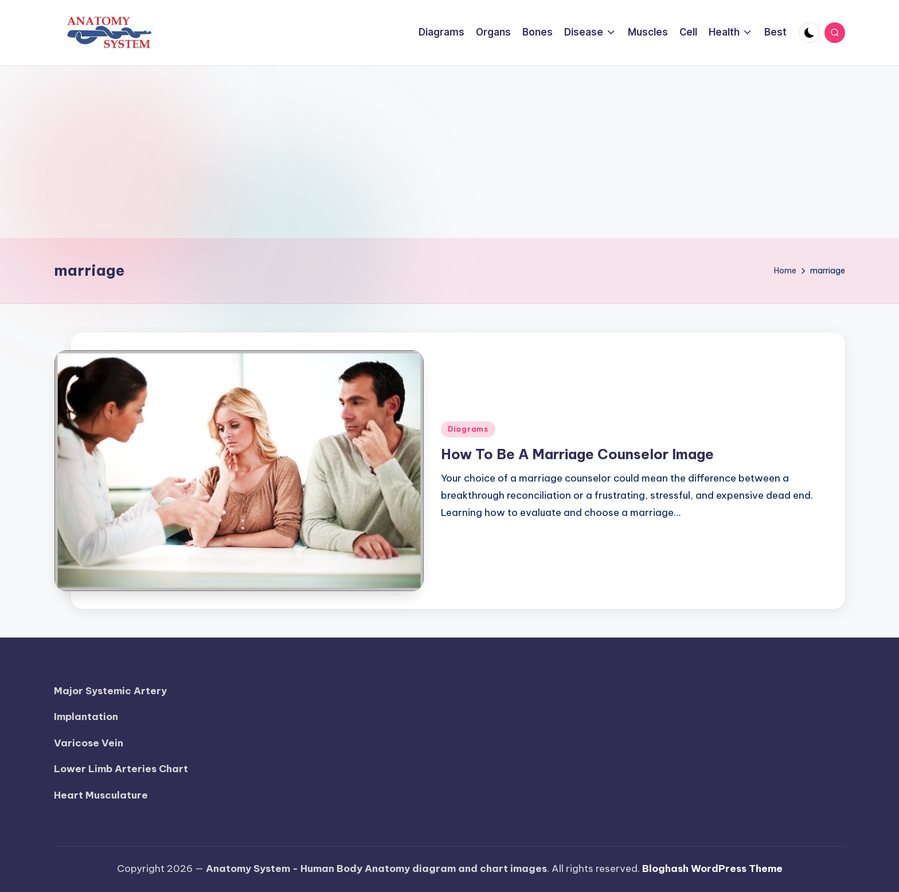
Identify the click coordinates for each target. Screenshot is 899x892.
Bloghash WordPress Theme (712, 868)
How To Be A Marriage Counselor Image (577, 454)
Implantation (86, 716)
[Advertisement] (449, 152)
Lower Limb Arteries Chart (121, 768)
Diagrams (468, 429)
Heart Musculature (101, 795)
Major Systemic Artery (110, 690)
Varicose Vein (88, 743)
